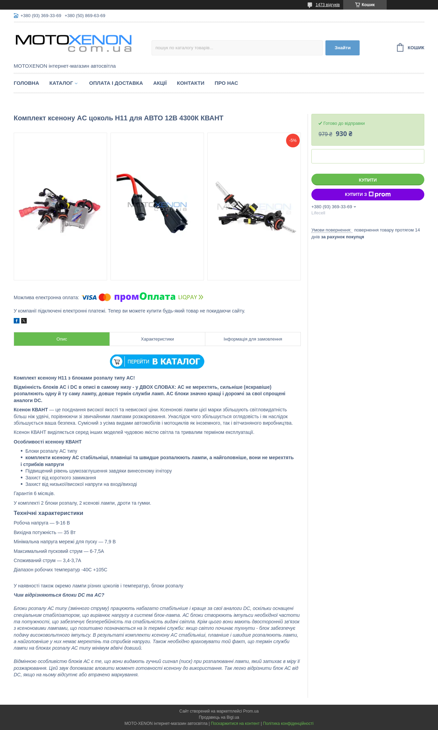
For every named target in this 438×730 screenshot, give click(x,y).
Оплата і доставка (116, 82)
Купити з (368, 194)
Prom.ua (251, 711)
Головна (26, 82)
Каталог (61, 82)
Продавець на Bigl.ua (219, 717)
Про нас (226, 82)
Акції (160, 82)
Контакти (190, 82)
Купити (368, 180)
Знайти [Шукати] (343, 47)
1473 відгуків (327, 4)
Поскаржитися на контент (235, 723)
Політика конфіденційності (288, 723)
